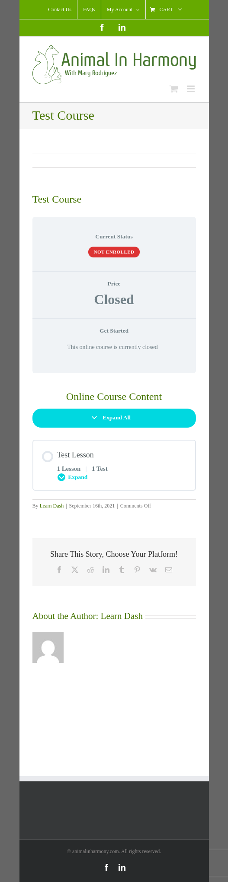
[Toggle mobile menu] (191, 88)
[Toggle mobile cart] (174, 88)
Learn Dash (52, 506)
